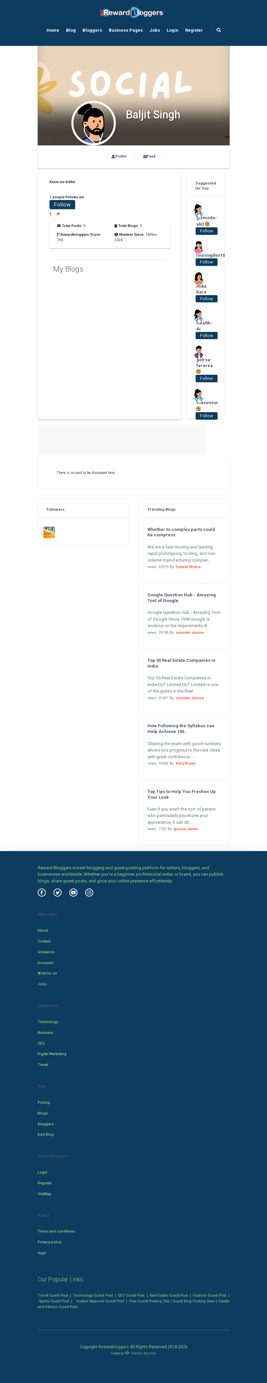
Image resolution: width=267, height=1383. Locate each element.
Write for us (47, 973)
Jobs (154, 30)
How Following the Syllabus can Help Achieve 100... (180, 728)
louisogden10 (203, 255)
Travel (43, 1065)
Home (52, 30)
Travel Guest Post (53, 1295)
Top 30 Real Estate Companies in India (181, 663)
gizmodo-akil (203, 221)
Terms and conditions (56, 1231)
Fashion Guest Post (209, 1295)
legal (42, 1253)
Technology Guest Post (92, 1295)
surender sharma (190, 632)
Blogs (43, 1113)
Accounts (46, 963)
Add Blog (46, 1134)
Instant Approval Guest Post (100, 1301)
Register (194, 30)
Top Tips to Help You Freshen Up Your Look (181, 794)
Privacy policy (49, 1242)
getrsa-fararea (203, 365)
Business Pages (126, 30)
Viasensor (203, 406)
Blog (71, 30)
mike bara (201, 289)
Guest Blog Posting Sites (194, 1301)
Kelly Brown (185, 763)
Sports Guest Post (54, 1301)
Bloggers (92, 30)
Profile (118, 156)
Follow (62, 204)
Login (172, 30)
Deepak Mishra (188, 567)
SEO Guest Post (131, 1295)
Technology (48, 1022)
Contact (44, 941)
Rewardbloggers (113, 1347)
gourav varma (186, 829)
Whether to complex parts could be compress (181, 532)
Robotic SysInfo (140, 1353)
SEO (41, 1043)
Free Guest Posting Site (149, 1301)
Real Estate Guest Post (169, 1295)
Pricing (44, 1102)
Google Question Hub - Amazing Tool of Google (181, 597)
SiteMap (45, 1194)
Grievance (46, 952)
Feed (149, 156)
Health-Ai (203, 325)
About (43, 930)
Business (45, 1033)
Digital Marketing (52, 1054)
